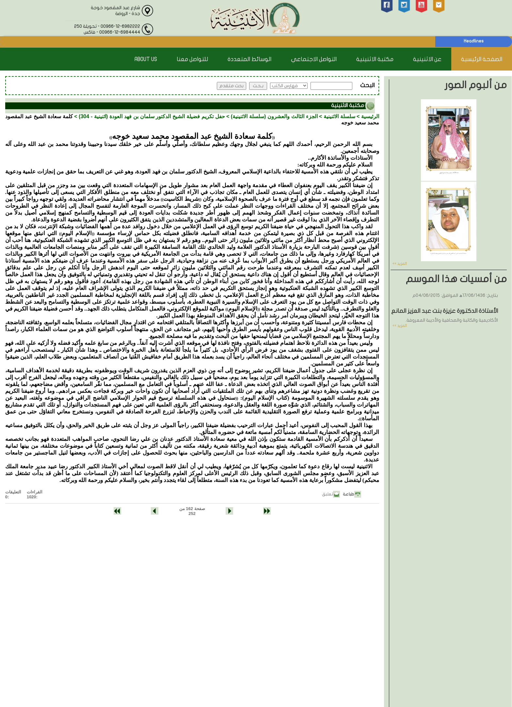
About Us (146, 59)
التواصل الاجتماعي (314, 59)
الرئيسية (370, 116)
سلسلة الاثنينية (339, 116)
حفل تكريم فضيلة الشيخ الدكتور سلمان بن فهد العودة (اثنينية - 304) (152, 116)
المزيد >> (400, 263)
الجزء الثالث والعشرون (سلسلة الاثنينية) (274, 116)
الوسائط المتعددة (249, 59)
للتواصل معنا (192, 59)
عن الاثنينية (427, 59)
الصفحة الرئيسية (481, 59)
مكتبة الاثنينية (374, 59)
